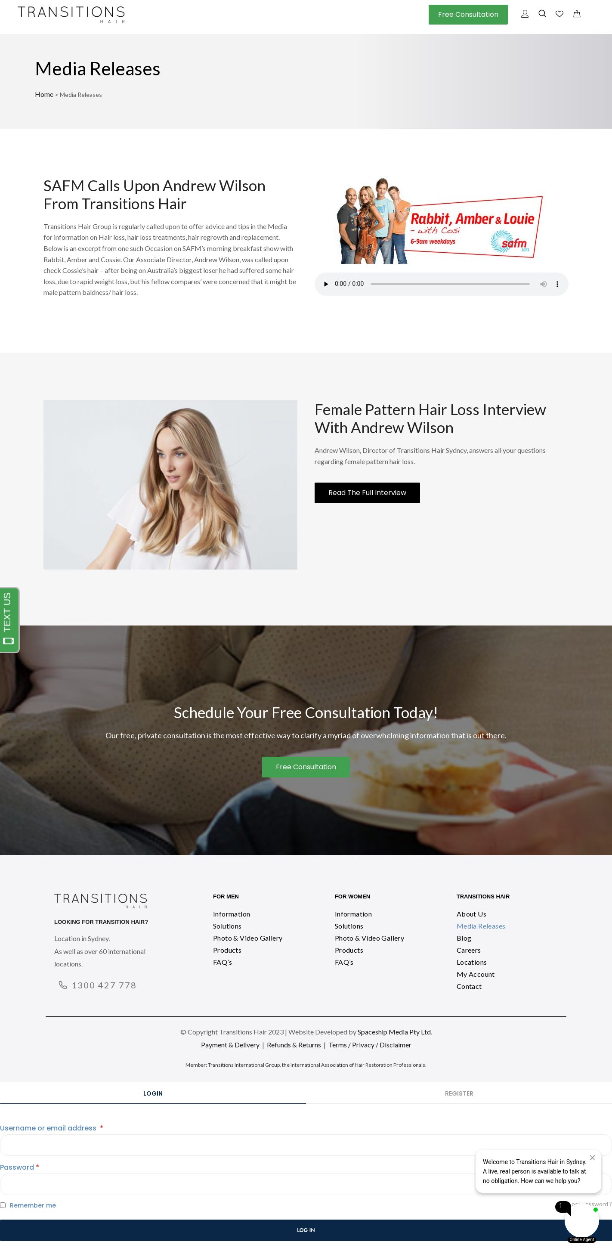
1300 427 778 (104, 985)
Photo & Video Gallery (247, 938)
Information (231, 914)
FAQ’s (222, 962)
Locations (472, 962)
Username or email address (51, 1128)
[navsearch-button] (542, 15)
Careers (469, 950)
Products (227, 950)
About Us (471, 914)
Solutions (227, 926)
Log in (306, 1230)
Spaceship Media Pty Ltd (394, 1032)
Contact (469, 986)
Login (153, 1093)
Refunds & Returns (294, 1045)
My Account (476, 974)
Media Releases (481, 926)
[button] (468, 15)
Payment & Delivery (230, 1045)
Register (459, 1093)
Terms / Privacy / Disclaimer (369, 1045)
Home (44, 94)
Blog (464, 938)
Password (19, 1167)
